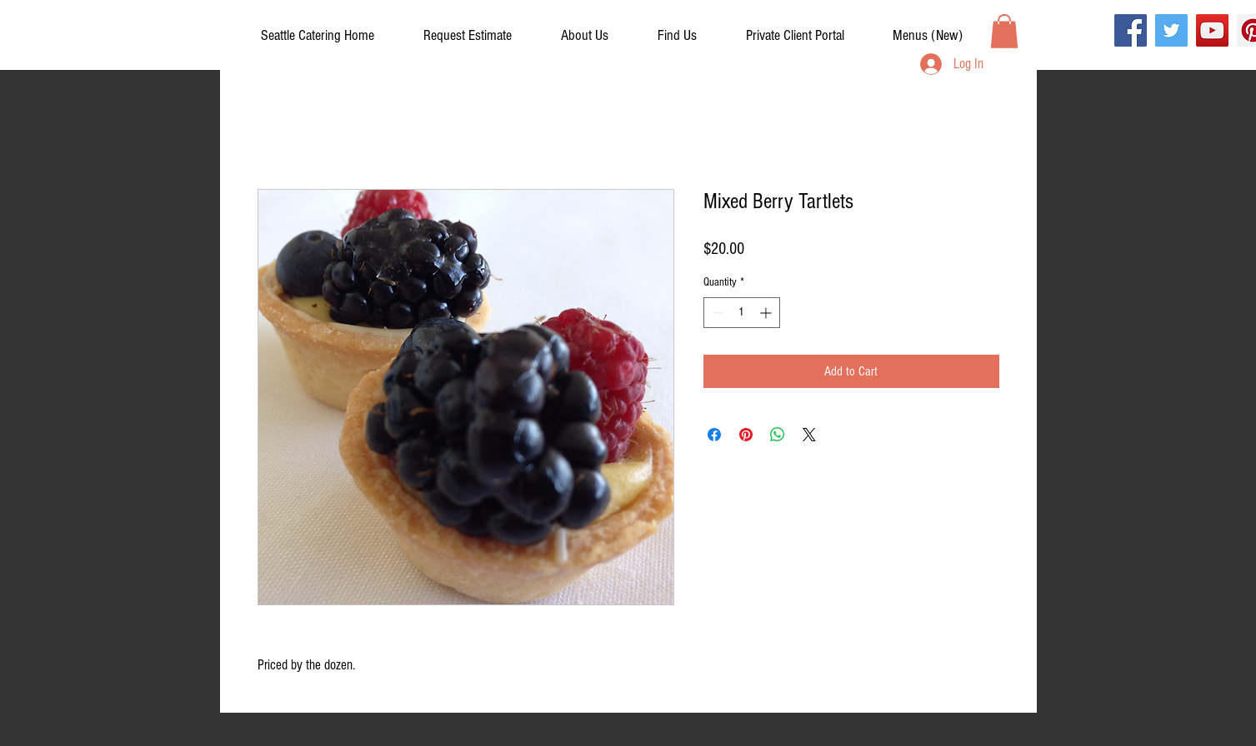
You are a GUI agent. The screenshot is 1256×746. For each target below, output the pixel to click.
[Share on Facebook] (714, 435)
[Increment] (767, 312)
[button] (795, 36)
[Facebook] (1130, 30)
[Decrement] (716, 312)
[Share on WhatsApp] (778, 435)
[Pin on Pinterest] (746, 435)
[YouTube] (1212, 30)
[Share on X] (809, 435)
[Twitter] (1171, 30)
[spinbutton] (742, 312)
